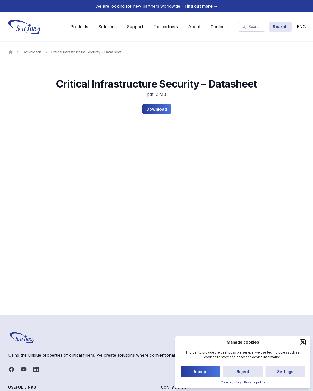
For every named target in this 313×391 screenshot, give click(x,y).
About (194, 26)
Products (79, 26)
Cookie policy (231, 382)
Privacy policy (254, 382)
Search (280, 26)
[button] (302, 342)
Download (156, 109)
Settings (285, 371)
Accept (200, 371)
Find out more (201, 6)
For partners (165, 26)
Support (135, 26)
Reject (242, 371)
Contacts (219, 26)
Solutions (107, 26)
